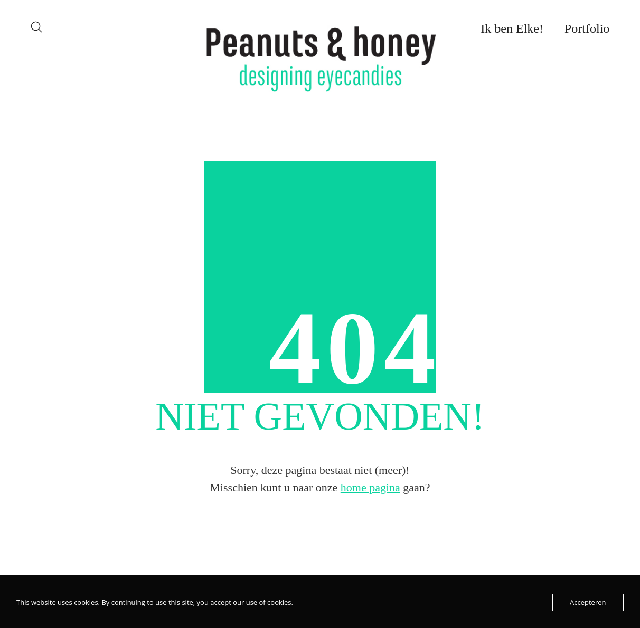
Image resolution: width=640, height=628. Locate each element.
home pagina (370, 487)
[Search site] (36, 27)
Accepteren (588, 602)
